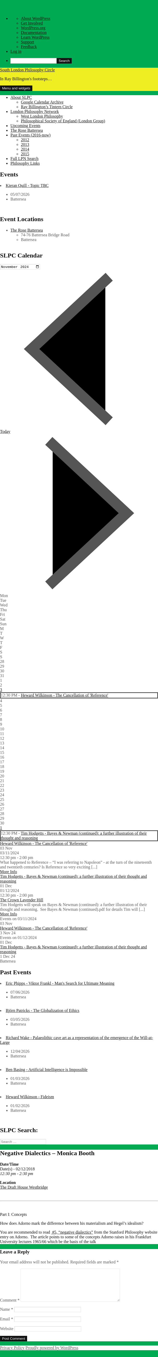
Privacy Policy (12, 1354)
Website (6, 1335)
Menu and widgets (16, 88)
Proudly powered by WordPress (52, 1354)
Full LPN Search (24, 158)
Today (5, 432)
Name (6, 1316)
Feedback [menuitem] (29, 46)
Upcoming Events (25, 125)
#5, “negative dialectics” (72, 1233)
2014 (25, 149)
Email (6, 1326)
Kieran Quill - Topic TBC (27, 185)
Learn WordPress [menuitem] (35, 37)
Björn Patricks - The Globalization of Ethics (42, 1011)
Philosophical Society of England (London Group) (63, 121)
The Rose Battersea (26, 130)
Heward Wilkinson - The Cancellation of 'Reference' (64, 696)
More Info (8, 872)
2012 (25, 140)
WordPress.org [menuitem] (33, 28)
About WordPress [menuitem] (35, 18)
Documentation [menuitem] (34, 32)
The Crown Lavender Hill (21, 900)
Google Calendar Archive (42, 102)
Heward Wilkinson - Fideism (30, 1097)
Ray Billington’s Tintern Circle (47, 107)
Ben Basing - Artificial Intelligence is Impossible (47, 1070)
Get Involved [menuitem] (32, 23)
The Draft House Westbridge (24, 1188)
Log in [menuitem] (15, 51)
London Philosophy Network (34, 111)
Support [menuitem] (27, 42)
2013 (25, 144)
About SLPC (21, 97)
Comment (10, 1307)
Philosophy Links (25, 163)
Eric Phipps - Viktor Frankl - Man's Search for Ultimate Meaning (60, 984)
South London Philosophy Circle (27, 70)
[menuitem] (84, 61)
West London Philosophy (42, 116)
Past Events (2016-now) (30, 135)
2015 (25, 154)
